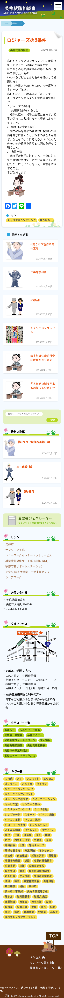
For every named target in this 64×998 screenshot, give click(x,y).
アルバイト (32, 778)
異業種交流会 (31, 881)
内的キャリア (22, 840)
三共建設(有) (24, 466)
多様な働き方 (12, 850)
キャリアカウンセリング (22, 220)
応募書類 (10, 865)
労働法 (38, 840)
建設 (27, 860)
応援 (22, 865)
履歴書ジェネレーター (45, 968)
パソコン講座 (32, 819)
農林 (7, 912)
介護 (16, 835)
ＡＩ (19, 778)
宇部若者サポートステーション (24, 566)
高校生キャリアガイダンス (19, 755)
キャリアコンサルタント (19, 794)
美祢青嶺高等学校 (37, 891)
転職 (52, 907)
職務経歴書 (23, 896)
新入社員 (10, 876)
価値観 (27, 835)
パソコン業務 (12, 819)
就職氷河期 (37, 855)
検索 (52, 419)
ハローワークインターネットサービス (28, 555)
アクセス (37, 957)
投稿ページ (17, 23)
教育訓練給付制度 (39, 871)
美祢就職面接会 (36, 745)
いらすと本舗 (29, 987)
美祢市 (9, 544)
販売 (43, 907)
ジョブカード (12, 814)
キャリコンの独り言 (16, 799)
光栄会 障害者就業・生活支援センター (29, 571)
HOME (6, 23)
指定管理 (10, 871)
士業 (22, 845)
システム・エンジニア (18, 809)
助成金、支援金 (13, 735)
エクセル (48, 778)
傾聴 (47, 835)
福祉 (22, 886)
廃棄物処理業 (12, 860)
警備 (34, 907)
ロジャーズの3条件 (26, 40)
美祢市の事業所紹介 (15, 750)
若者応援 (36, 901)
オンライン (11, 783)
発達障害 (48, 881)
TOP (53, 936)
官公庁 (9, 855)
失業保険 (30, 850)
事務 (7, 835)
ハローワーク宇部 (15, 825)
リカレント (31, 830)
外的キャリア (36, 845)
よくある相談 (12, 830)
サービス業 (11, 804)
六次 (7, 840)
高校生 (54, 912)
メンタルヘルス (39, 825)
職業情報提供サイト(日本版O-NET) (26, 560)
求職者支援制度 (43, 876)
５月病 (9, 778)
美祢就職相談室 (19, 50)
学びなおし (46, 220)
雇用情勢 (29, 912)
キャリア (42, 783)
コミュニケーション (43, 799)
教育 (22, 871)
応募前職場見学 (43, 860)
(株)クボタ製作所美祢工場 (34, 442)
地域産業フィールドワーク (19, 740)
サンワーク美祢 (15, 549)
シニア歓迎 (41, 809)
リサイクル (48, 830)
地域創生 (10, 845)
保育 (38, 835)
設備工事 (22, 907)
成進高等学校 (36, 865)
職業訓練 (10, 901)
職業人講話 (40, 896)
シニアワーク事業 (30, 730)
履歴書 (52, 855)
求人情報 (45, 740)
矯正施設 (10, 886)
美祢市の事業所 (14, 891)
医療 (48, 840)
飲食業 (42, 912)
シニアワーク (13, 577)
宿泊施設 (22, 855)
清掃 (7, 881)
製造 (48, 901)
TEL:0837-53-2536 (16, 608)
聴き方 (9, 896)
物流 (16, 881)
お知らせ (9, 730)
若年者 (23, 901)
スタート (30, 814)
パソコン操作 (46, 814)
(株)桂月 (29, 491)
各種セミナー (35, 735)
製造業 (9, 907)
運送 (16, 912)
